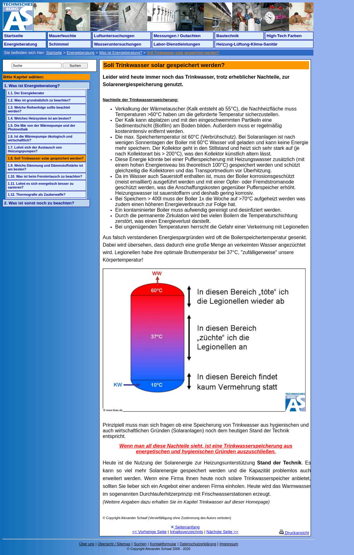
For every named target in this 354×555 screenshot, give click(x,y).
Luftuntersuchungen (114, 35)
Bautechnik (227, 35)
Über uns (86, 544)
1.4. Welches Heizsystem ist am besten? (39, 118)
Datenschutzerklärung (198, 544)
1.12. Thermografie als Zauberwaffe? (37, 194)
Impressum (228, 544)
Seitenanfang (185, 527)
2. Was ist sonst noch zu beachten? (39, 203)
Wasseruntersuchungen (117, 44)
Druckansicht (294, 532)
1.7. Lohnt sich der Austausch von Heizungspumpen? (35, 149)
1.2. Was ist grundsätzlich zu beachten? (39, 100)
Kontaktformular (163, 544)
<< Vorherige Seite (149, 531)
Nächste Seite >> (222, 531)
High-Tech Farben (284, 35)
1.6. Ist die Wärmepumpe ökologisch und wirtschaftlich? (40, 138)
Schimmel (59, 44)
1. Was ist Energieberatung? (32, 85)
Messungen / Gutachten (177, 35)
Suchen (140, 544)
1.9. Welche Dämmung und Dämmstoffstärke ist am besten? (45, 167)
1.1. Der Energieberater (26, 93)
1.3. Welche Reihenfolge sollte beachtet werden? (39, 109)
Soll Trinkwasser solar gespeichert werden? (183, 53)
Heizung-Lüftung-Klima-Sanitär (247, 44)
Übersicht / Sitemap (114, 544)
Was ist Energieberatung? (120, 53)
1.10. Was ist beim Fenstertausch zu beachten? (45, 176)
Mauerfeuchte (62, 35)
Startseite (13, 35)
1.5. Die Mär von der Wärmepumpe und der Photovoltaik (41, 127)
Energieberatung (20, 44)
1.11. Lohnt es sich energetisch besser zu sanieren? (40, 185)
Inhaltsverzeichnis (186, 531)
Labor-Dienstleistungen (177, 44)
